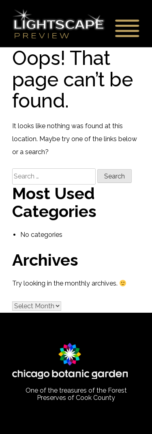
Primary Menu (125, 28)
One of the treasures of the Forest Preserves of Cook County (76, 394)
